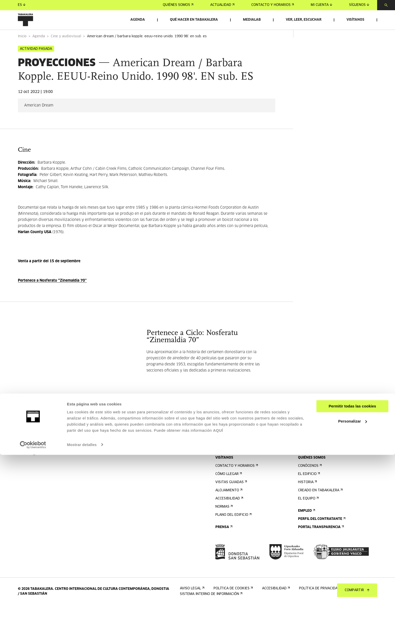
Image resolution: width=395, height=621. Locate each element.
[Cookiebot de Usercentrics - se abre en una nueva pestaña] (33, 611)
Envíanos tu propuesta (321, 459)
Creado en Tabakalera (320, 504)
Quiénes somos (178, 5)
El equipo (308, 513)
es (22, 5)
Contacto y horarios (272, 5)
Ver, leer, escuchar (304, 19)
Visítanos (355, 19)
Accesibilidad (228, 513)
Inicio (22, 50)
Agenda (137, 19)
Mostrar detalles (82, 611)
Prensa (223, 541)
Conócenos (309, 480)
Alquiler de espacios (318, 451)
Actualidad (222, 5)
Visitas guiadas (230, 496)
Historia (307, 496)
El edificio (308, 488)
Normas (223, 521)
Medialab (252, 19)
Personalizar (352, 587)
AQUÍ (218, 597)
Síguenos (359, 5)
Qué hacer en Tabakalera (194, 19)
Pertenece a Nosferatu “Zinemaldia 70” (52, 295)
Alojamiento (228, 504)
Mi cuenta (321, 5)
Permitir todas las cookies (352, 572)
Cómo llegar (228, 488)
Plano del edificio (233, 529)
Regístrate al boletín (236, 451)
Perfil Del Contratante (321, 533)
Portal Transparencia (320, 541)
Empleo (306, 525)
